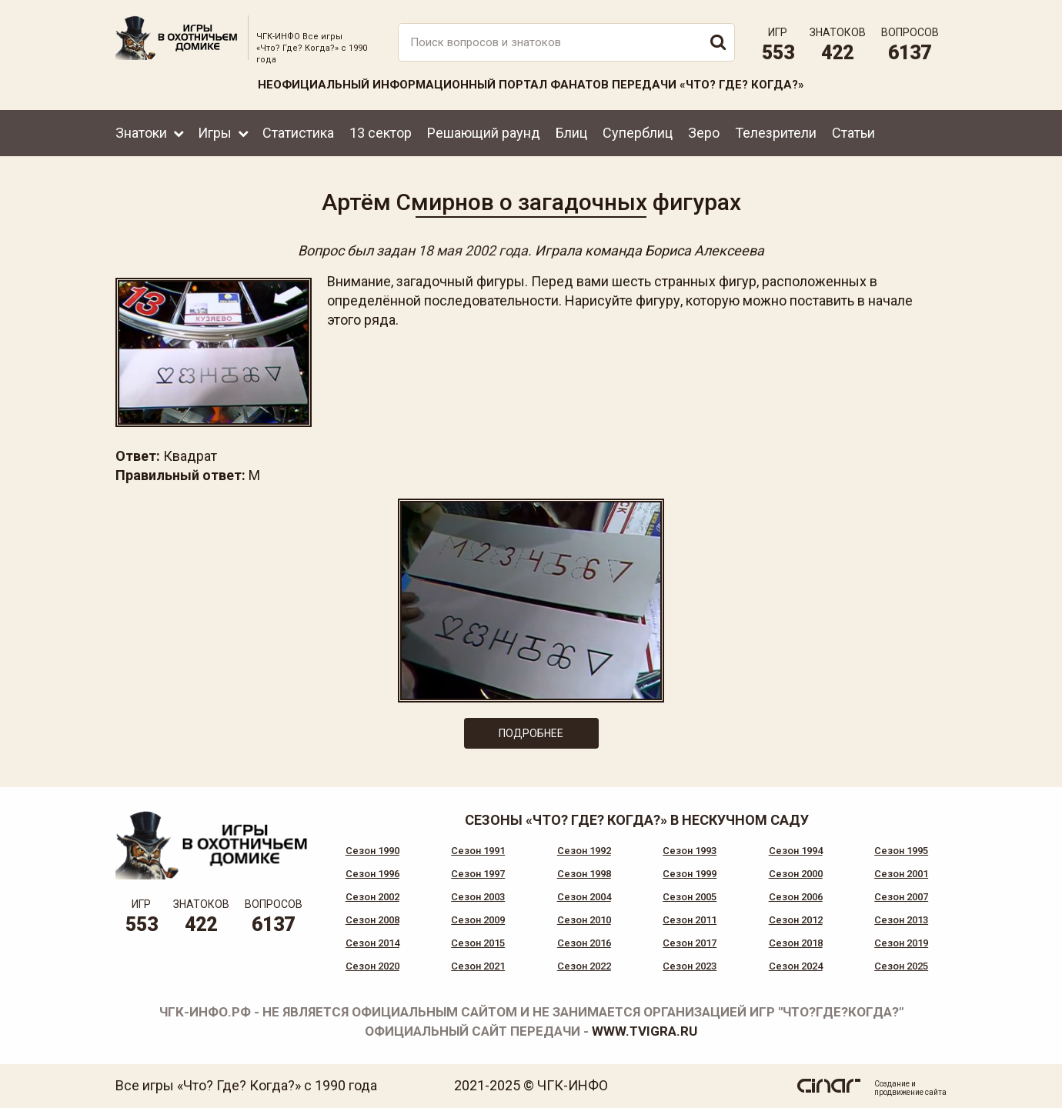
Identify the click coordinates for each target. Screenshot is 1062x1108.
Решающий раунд (483, 133)
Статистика (298, 133)
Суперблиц (638, 133)
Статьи (853, 133)
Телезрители (776, 133)
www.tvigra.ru (644, 1031)
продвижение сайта (910, 1092)
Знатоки (141, 133)
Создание (892, 1084)
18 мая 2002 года (473, 250)
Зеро (704, 133)
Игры (215, 133)
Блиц (571, 133)
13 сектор (380, 133)
